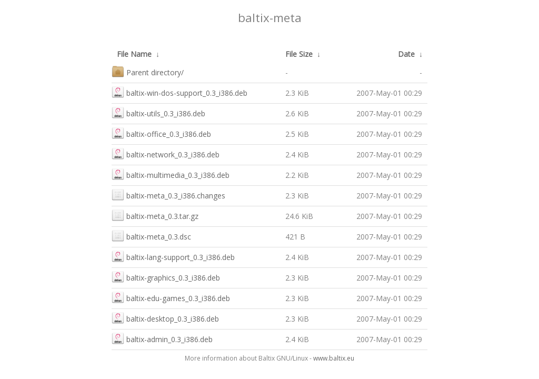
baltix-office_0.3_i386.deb (161, 133)
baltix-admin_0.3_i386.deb (162, 338)
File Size (299, 54)
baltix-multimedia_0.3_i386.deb (170, 174)
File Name (134, 54)
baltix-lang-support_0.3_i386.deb (173, 256)
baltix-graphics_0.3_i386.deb (166, 277)
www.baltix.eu (333, 358)
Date (406, 54)
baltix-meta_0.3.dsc (151, 236)
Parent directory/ (148, 71)
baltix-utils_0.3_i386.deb (158, 112)
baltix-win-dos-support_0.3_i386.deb (179, 92)
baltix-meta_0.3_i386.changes (168, 194)
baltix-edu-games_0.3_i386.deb (171, 297)
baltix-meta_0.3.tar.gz (155, 215)
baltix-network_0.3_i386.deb (165, 153)
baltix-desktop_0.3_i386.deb (165, 318)
